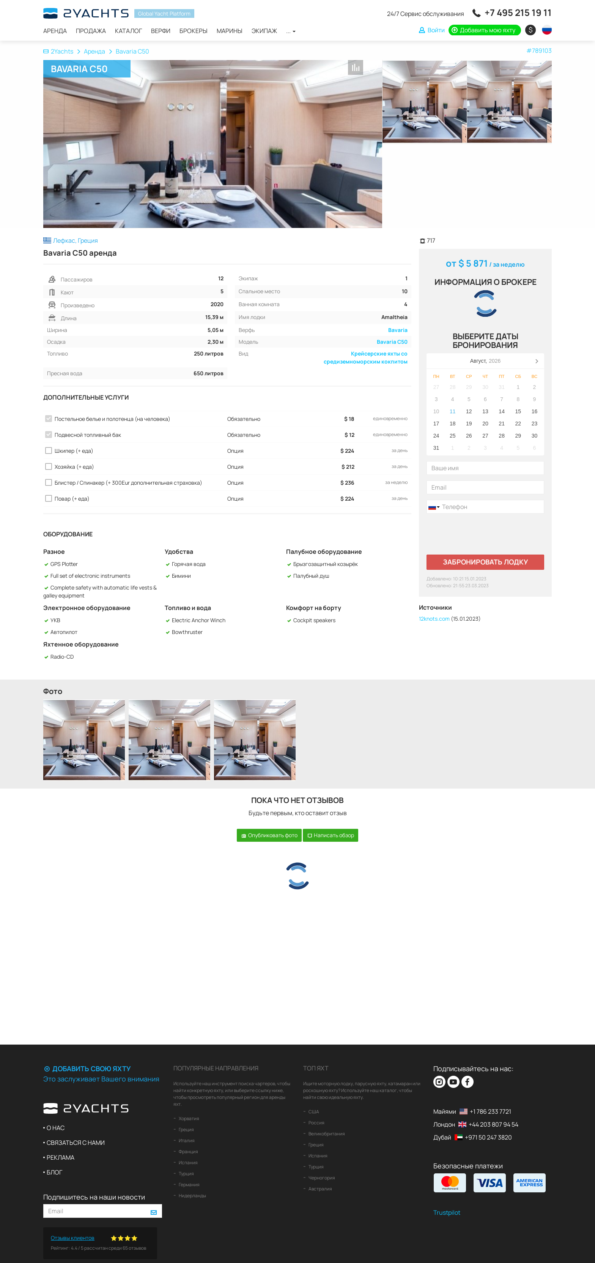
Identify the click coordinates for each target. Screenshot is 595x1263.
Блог (54, 1172)
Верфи (160, 31)
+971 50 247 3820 (488, 1137)
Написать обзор (330, 835)
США (313, 1111)
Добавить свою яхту (87, 1068)
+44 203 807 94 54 (493, 1124)
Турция (186, 1173)
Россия (316, 1122)
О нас (56, 1128)
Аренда (55, 31)
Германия (189, 1184)
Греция (186, 1129)
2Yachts (58, 51)
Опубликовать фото (269, 835)
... (291, 31)
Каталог (128, 31)
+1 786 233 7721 (490, 1111)
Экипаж (264, 31)
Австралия (320, 1189)
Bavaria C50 (392, 341)
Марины (229, 31)
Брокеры (193, 31)
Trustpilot (446, 1212)
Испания (188, 1162)
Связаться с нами (76, 1142)
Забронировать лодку (485, 561)
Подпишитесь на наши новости (94, 1196)
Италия (186, 1140)
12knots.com (434, 618)
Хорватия (188, 1118)
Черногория (321, 1177)
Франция (188, 1151)
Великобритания (326, 1133)
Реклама (60, 1157)
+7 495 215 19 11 (518, 12)
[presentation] (484, 534)
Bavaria (398, 330)
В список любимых (372, 68)
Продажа (91, 31)
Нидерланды (192, 1195)
